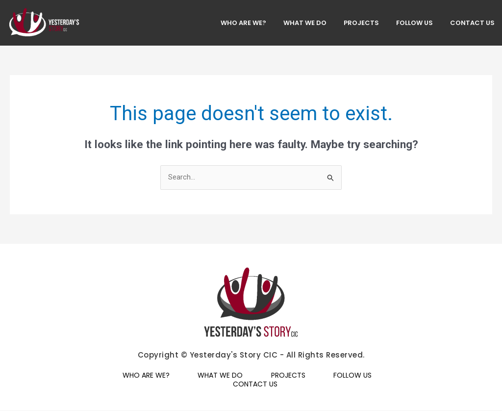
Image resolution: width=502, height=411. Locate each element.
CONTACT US (472, 22)
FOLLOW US (414, 22)
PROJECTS (361, 22)
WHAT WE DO (304, 22)
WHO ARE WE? (243, 22)
